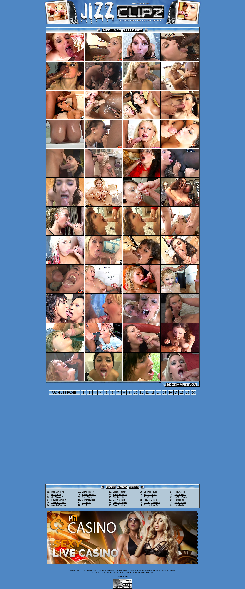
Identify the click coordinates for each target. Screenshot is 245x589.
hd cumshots (180, 492)
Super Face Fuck (58, 502)
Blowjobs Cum (88, 492)
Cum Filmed (87, 497)
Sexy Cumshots (119, 505)
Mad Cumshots (57, 492)
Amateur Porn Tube (152, 505)
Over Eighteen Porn (152, 502)
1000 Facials (180, 505)
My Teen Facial (181, 497)
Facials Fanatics (89, 495)
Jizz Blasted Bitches (59, 497)
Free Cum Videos (120, 495)
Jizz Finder (86, 502)
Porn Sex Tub (149, 497)
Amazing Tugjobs (120, 502)
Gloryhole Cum (119, 497)
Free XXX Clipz (150, 495)
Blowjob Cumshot (58, 500)
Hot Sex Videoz (150, 500)
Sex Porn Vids (180, 502)
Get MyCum (56, 495)
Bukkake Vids (180, 495)
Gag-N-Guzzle (119, 500)
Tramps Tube (180, 500)
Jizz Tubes (86, 505)
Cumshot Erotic (88, 500)
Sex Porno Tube (150, 492)
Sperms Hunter (119, 492)
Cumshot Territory (58, 505)
